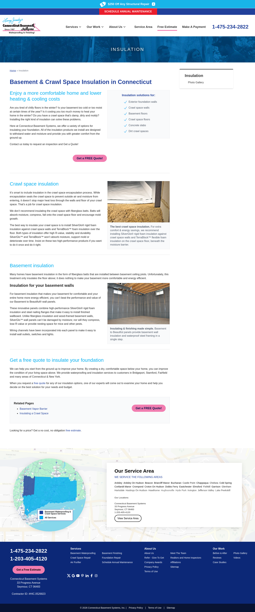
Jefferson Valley (206, 490)
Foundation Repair (111, 557)
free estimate (73, 430)
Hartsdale (119, 490)
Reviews (217, 557)
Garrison (216, 486)
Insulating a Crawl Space (34, 413)
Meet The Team (178, 553)
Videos (236, 557)
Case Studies (219, 562)
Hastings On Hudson (136, 490)
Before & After (220, 553)
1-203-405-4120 (28, 559)
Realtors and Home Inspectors (185, 557)
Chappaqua (202, 483)
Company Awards (153, 562)
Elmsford (197, 486)
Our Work (95, 27)
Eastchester (185, 486)
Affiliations (175, 562)
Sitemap (174, 567)
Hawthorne (154, 490)
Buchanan (176, 483)
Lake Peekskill (222, 490)
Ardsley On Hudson (133, 483)
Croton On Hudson (154, 486)
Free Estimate (167, 27)
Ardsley (118, 483)
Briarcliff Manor (162, 483)
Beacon (149, 483)
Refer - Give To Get (154, 557)
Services (74, 27)
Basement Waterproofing (82, 553)
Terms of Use (151, 571)
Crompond (137, 486)
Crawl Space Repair (80, 557)
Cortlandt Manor (122, 486)
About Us (117, 27)
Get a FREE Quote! (90, 158)
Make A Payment (194, 27)
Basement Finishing (112, 553)
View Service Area (128, 518)
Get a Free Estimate (28, 569)
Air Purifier (75, 562)
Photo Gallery (196, 82)
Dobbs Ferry (171, 486)
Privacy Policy (151, 567)
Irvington (192, 490)
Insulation (194, 75)
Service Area (143, 27)
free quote (40, 383)
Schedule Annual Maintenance (128, 11)
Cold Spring (225, 483)
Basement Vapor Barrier (33, 408)
